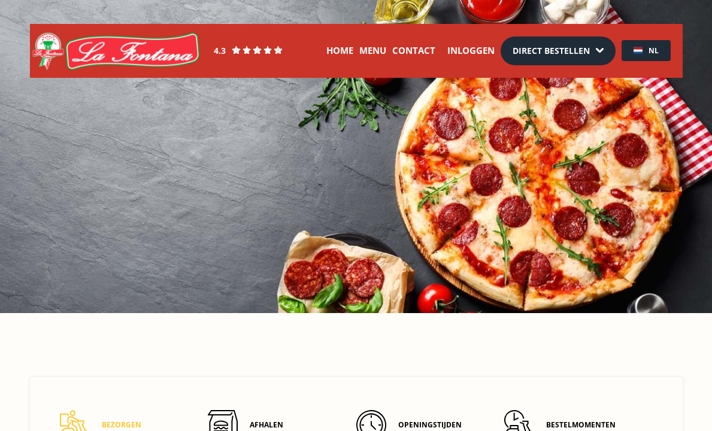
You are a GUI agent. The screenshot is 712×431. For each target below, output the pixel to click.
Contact (413, 50)
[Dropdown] (558, 51)
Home (339, 50)
